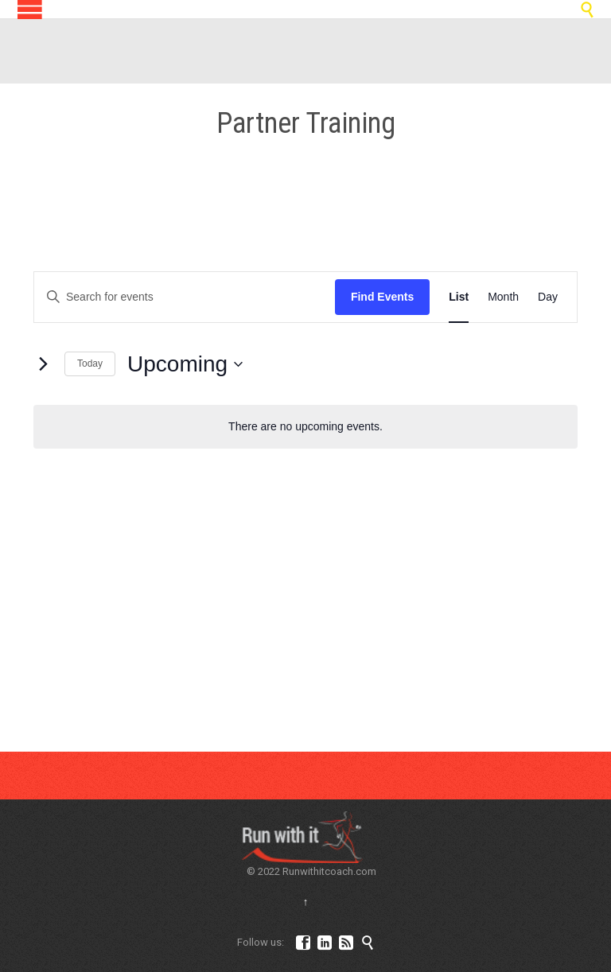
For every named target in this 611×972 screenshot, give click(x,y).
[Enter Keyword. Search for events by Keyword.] (184, 297)
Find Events (382, 296)
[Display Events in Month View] (503, 297)
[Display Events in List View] (459, 297)
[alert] (305, 427)
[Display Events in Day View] (548, 297)
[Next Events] (43, 364)
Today (90, 363)
